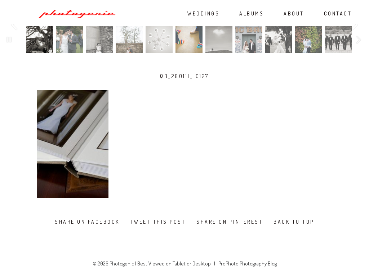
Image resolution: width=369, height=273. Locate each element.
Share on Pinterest (229, 222)
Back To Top (294, 222)
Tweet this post (158, 222)
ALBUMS (251, 14)
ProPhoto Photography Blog (247, 263)
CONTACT (338, 14)
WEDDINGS (203, 14)
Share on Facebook (87, 222)
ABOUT (294, 14)
